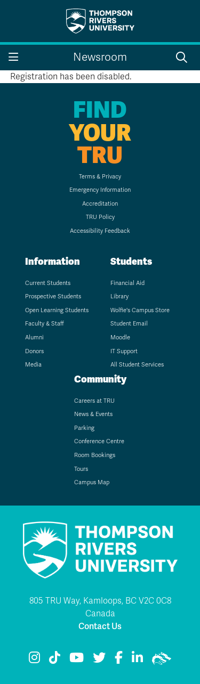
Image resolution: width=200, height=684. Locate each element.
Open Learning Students (57, 310)
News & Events (93, 414)
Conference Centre (99, 441)
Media (33, 364)
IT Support (124, 351)
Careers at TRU (94, 400)
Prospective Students (53, 296)
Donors (34, 351)
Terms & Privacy (100, 176)
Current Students (47, 283)
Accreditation (100, 203)
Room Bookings (94, 455)
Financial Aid (127, 283)
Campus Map (91, 482)
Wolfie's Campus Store (140, 310)
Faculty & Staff (44, 323)
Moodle (120, 337)
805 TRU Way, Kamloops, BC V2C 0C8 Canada (100, 607)
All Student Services (137, 364)
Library (119, 296)
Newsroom (100, 57)
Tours (81, 469)
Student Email (129, 323)
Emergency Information (100, 189)
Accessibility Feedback (100, 230)
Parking (84, 428)
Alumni (34, 337)
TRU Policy (100, 217)
